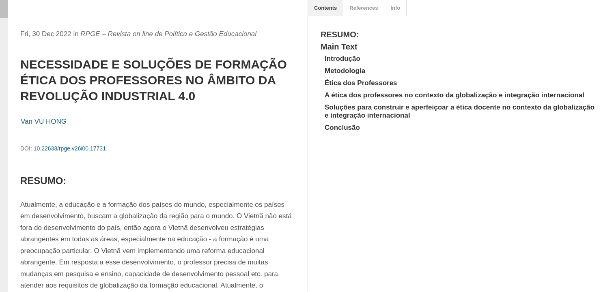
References (363, 8)
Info (395, 8)
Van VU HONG (44, 121)
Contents (325, 8)
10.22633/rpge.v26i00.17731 (70, 148)
